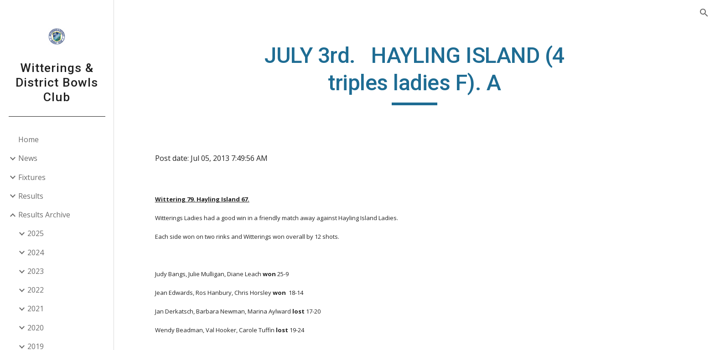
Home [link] (28, 139)
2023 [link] (35, 271)
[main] (414, 73)
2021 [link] (35, 309)
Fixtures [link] (32, 177)
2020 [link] (35, 328)
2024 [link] (35, 252)
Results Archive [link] (44, 215)
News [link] (27, 158)
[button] (704, 13)
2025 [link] (35, 233)
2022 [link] (35, 290)
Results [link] (30, 196)
